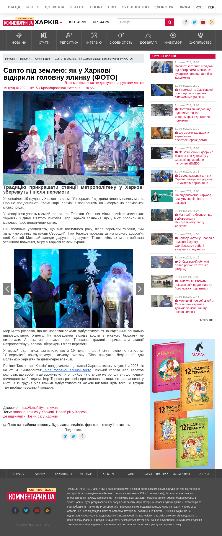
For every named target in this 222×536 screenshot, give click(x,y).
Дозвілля (63, 474)
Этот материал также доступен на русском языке (104, 83)
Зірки (204, 474)
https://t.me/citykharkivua (39, 407)
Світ (131, 474)
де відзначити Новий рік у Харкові (30, 416)
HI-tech (86, 474)
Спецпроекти (177, 17)
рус (199, 7)
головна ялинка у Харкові (33, 412)
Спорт (108, 474)
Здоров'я (181, 474)
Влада (18, 474)
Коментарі (26, 524)
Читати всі (206, 319)
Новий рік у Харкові (71, 412)
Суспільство (156, 474)
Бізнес (40, 474)
